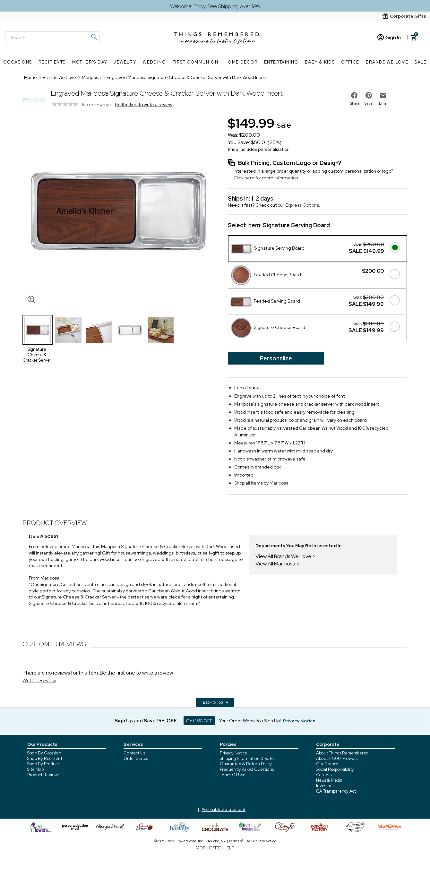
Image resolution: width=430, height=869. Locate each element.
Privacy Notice (233, 753)
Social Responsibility (335, 769)
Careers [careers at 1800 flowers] (323, 775)
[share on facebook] (354, 95)
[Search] (52, 37)
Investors (324, 785)
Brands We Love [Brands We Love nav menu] (387, 62)
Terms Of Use (232, 775)
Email (384, 103)
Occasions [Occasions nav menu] (17, 62)
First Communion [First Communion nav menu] (195, 62)
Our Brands (327, 764)
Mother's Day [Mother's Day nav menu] (90, 62)
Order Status (136, 758)
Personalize (276, 358)
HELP (229, 848)
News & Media (329, 780)
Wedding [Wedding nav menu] (154, 62)
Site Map (35, 769)
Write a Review (39, 680)
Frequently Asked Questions (247, 769)
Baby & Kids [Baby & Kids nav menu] (320, 62)
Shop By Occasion (44, 753)
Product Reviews (43, 775)
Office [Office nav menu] (350, 62)
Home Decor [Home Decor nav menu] (241, 62)
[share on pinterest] (369, 95)
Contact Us (134, 753)
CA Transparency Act (336, 791)
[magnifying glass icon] (31, 299)
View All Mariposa (275, 563)
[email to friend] (383, 95)
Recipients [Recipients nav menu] (52, 62)
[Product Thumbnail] (37, 330)
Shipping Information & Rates (247, 758)
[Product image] (118, 211)
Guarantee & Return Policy (246, 764)
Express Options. (302, 205)
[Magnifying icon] (93, 36)
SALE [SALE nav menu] (421, 62)
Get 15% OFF (199, 721)
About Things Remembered (342, 753)
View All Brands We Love (283, 556)
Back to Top (215, 702)
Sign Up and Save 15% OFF (146, 721)
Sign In (389, 37)
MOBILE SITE (208, 848)
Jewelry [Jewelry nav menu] (125, 62)
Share (355, 103)
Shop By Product (43, 764)
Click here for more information (266, 178)
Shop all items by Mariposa (261, 483)
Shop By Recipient (44, 758)
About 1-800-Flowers (336, 758)
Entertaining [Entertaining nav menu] (281, 62)
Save (369, 103)
